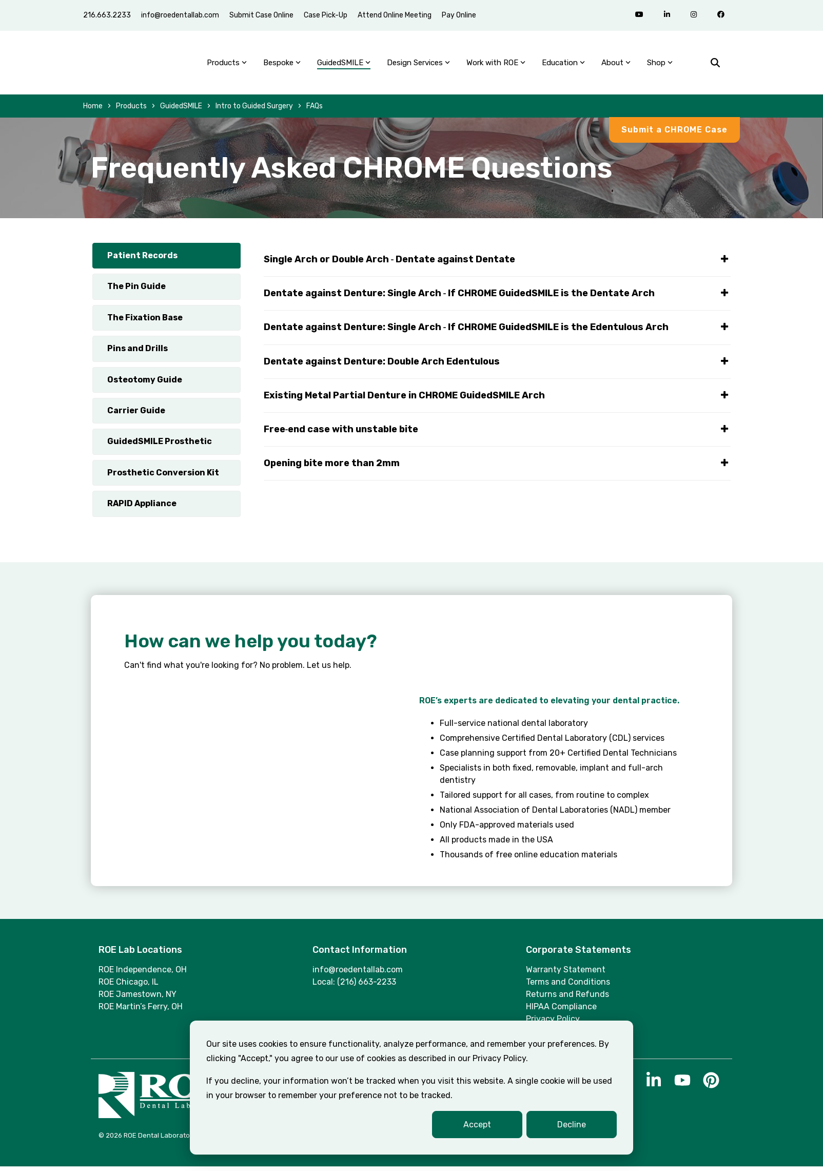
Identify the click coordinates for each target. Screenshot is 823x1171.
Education (563, 64)
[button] (655, 1088)
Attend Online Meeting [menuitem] (395, 15)
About (616, 64)
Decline (571, 1124)
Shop (660, 64)
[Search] (715, 65)
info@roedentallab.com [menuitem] (180, 15)
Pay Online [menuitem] (459, 15)
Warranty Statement (565, 973)
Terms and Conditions (568, 986)
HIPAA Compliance (561, 1010)
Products (227, 64)
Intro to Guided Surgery (254, 110)
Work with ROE (495, 64)
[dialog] (411, 1088)
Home (93, 110)
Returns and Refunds (567, 998)
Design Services (418, 64)
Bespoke (282, 64)
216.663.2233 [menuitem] (107, 15)
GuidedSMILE (343, 64)
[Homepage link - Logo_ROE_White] (163, 1117)
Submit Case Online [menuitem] (261, 15)
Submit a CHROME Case (674, 134)
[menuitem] (481, 9)
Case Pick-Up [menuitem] (325, 15)
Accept (477, 1124)
